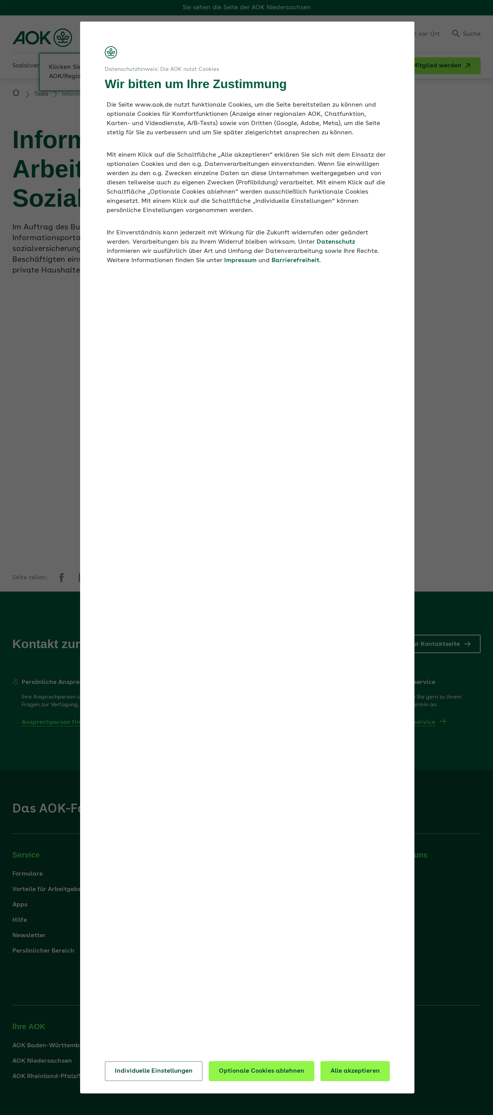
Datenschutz (336, 242)
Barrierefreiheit (295, 260)
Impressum (240, 260)
